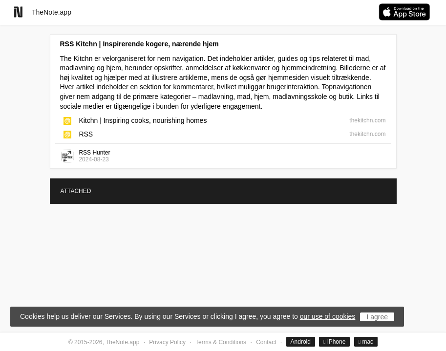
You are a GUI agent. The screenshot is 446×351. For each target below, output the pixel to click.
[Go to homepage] (18, 11)
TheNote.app (51, 12)
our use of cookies (328, 316)
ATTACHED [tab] (76, 191)
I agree (377, 317)
